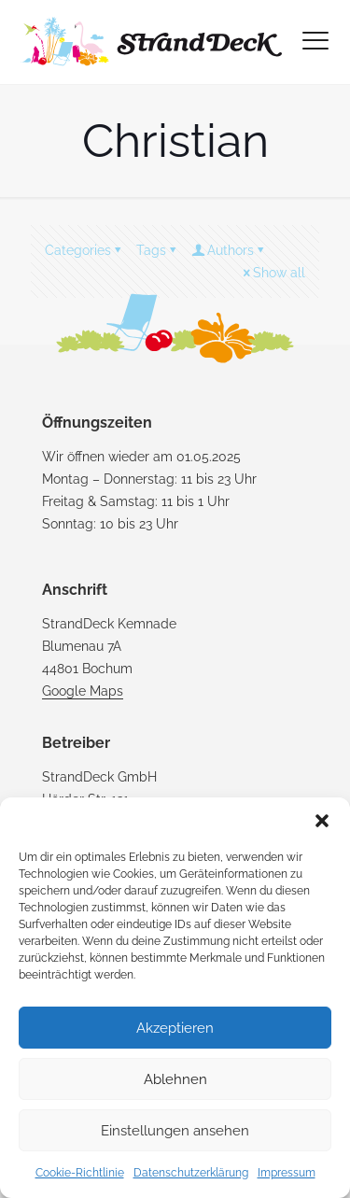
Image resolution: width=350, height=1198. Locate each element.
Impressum (286, 1172)
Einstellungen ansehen (175, 1130)
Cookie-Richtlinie (79, 1172)
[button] (322, 820)
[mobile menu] (315, 41)
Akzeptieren (175, 1028)
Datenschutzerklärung (190, 1172)
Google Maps (82, 691)
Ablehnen (175, 1079)
